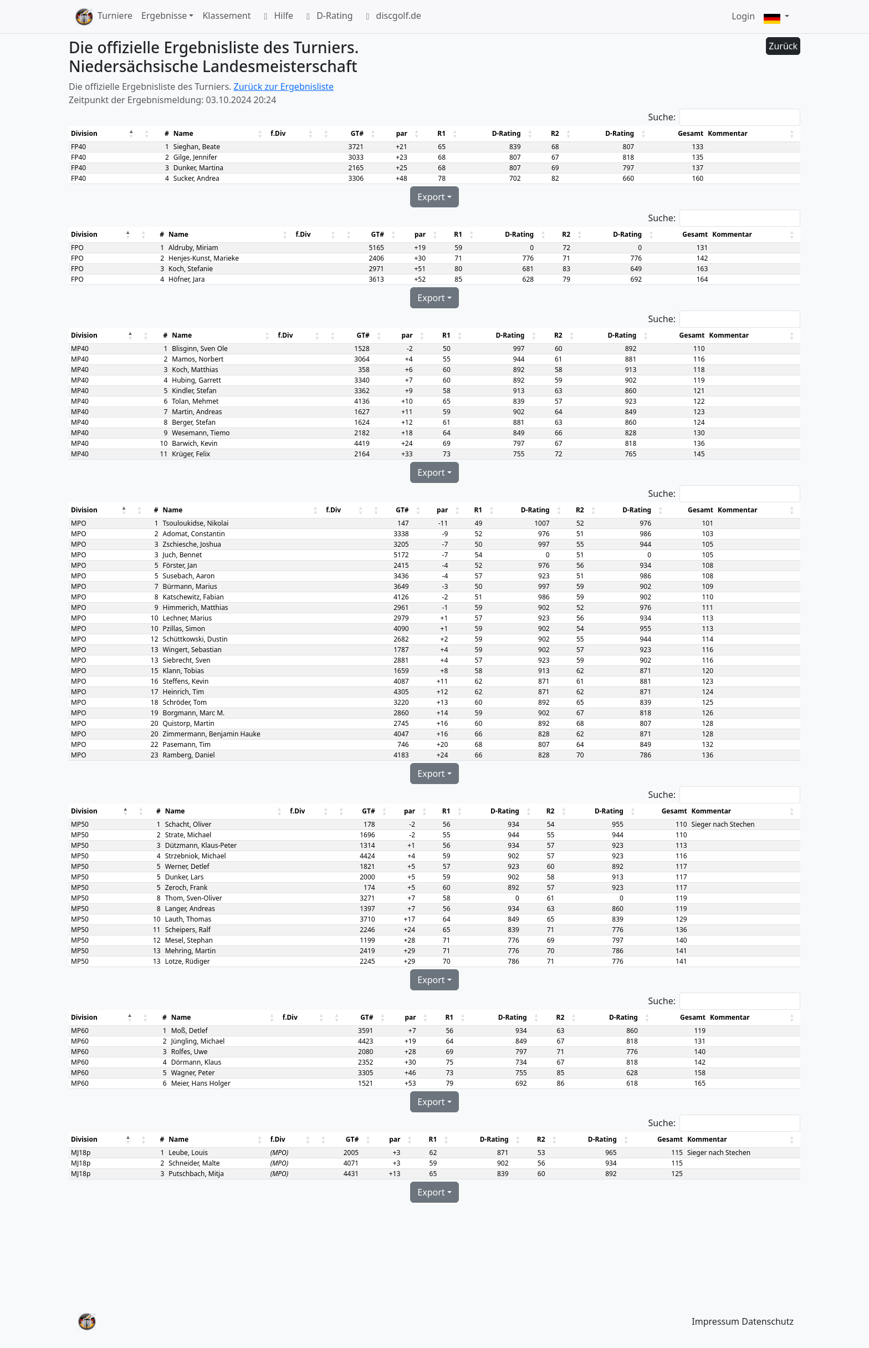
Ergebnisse (164, 15)
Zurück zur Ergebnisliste (284, 86)
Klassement (226, 15)
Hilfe (276, 16)
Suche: (662, 117)
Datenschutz (768, 1321)
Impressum (715, 1321)
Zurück (783, 46)
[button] (776, 17)
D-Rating (327, 16)
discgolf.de (391, 16)
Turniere (115, 15)
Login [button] (743, 16)
